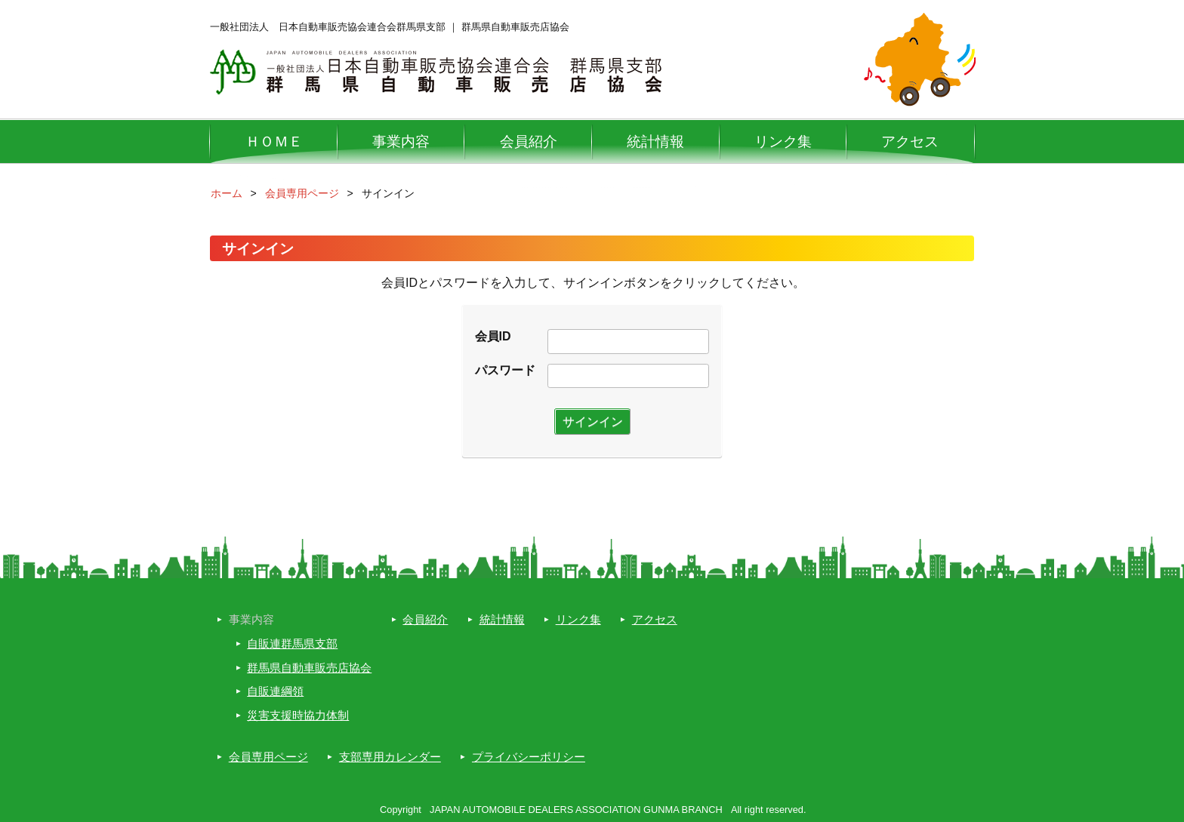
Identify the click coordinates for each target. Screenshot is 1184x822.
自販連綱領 (275, 691)
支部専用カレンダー (390, 756)
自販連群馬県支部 (292, 643)
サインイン (593, 421)
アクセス (910, 141)
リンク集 (783, 141)
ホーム (226, 193)
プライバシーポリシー (528, 756)
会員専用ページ (302, 193)
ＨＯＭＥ (274, 141)
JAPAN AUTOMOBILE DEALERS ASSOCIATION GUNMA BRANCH (576, 809)
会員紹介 (528, 141)
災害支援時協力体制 (298, 715)
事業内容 (401, 141)
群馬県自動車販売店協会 (309, 667)
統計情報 (655, 141)
